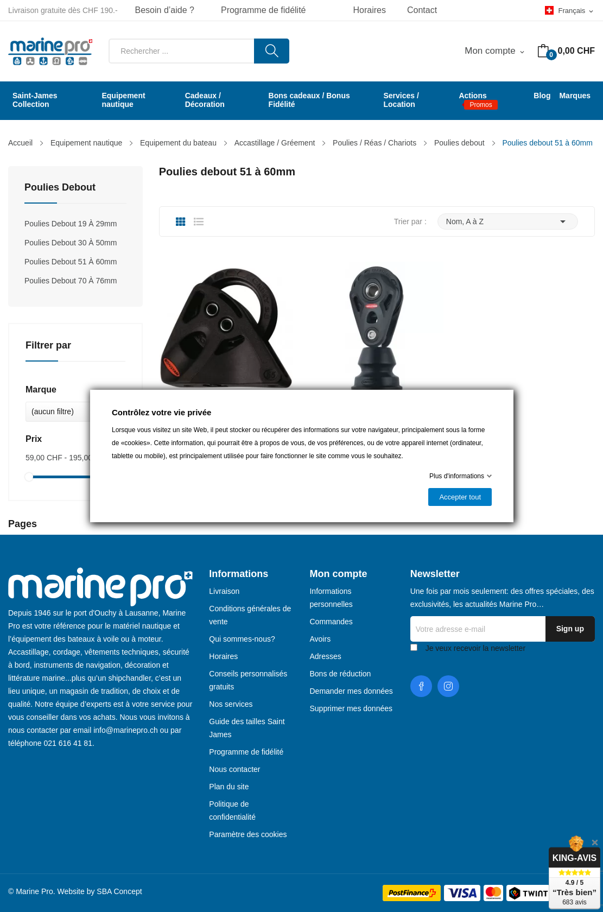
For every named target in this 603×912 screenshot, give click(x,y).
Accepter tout (460, 497)
